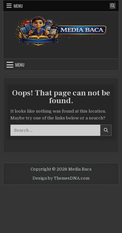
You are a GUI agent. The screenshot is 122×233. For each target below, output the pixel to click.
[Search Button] (112, 6)
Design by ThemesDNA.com (61, 178)
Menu (18, 6)
